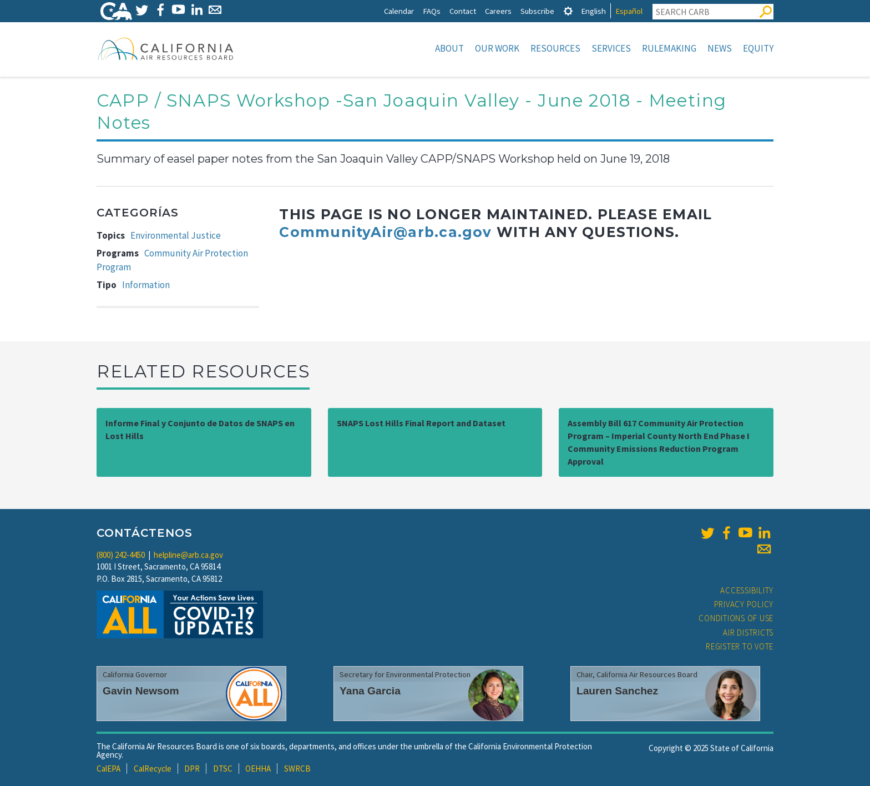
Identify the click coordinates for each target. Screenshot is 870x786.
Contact (462, 11)
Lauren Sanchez (617, 691)
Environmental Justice (175, 235)
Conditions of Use (736, 618)
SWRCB (297, 768)
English (593, 11)
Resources (555, 48)
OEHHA (258, 768)
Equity (758, 48)
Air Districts (748, 632)
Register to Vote (739, 646)
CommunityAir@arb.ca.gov (385, 232)
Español (629, 11)
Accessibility (746, 590)
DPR (192, 768)
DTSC (222, 768)
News (719, 48)
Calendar (399, 11)
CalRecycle (152, 768)
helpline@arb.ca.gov (188, 555)
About (449, 48)
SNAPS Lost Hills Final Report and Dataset (421, 423)
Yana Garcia (370, 691)
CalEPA (108, 768)
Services (611, 48)
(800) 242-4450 (121, 555)
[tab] (568, 10)
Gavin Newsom (141, 691)
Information (146, 285)
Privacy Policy (744, 604)
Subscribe (537, 11)
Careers (498, 11)
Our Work (497, 48)
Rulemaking (669, 48)
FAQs (432, 11)
